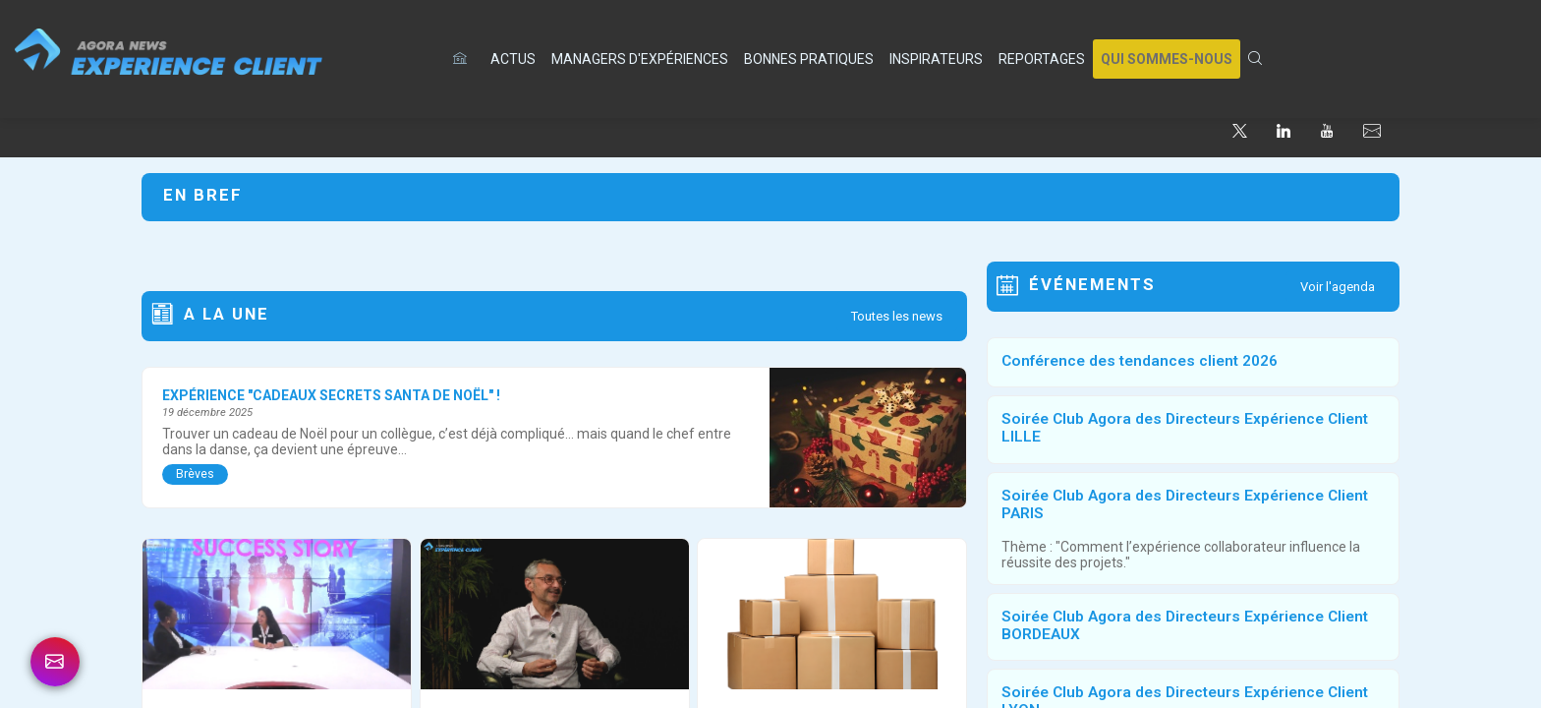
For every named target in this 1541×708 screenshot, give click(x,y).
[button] (1166, 59)
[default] (464, 59)
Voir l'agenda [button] (1337, 286)
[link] (513, 59)
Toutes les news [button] (896, 316)
